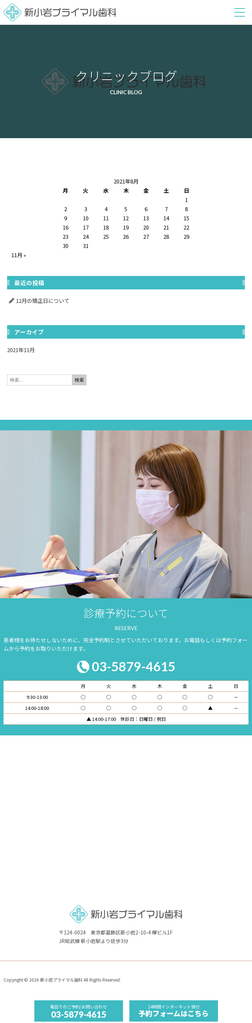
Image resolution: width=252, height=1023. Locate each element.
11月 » (18, 255)
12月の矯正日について (42, 300)
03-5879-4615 (78, 1014)
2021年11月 (21, 350)
